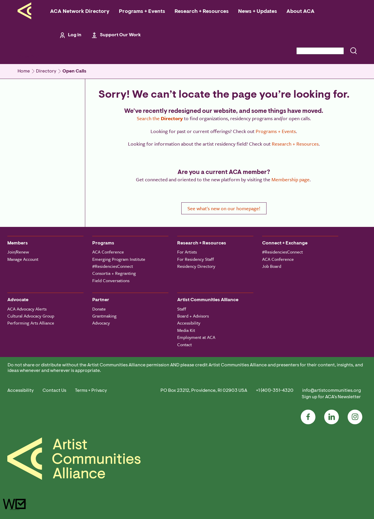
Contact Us (54, 390)
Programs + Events (142, 11)
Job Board (271, 266)
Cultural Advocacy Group (30, 316)
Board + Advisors (193, 316)
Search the (160, 118)
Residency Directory (196, 266)
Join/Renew (18, 252)
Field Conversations (110, 280)
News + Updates (257, 11)
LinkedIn (331, 417)
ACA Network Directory (80, 11)
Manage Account (22, 259)
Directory (46, 71)
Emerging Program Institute (118, 259)
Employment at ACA (196, 337)
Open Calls (74, 71)
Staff (181, 309)
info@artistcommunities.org (331, 390)
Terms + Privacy (91, 390)
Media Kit (186, 330)
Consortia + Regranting (114, 273)
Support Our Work (120, 35)
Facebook (308, 417)
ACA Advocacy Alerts (27, 309)
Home (24, 71)
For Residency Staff (195, 259)
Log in (74, 35)
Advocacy (101, 323)
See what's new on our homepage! (223, 208)
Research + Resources (202, 11)
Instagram (355, 417)
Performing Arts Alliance (30, 323)
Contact (184, 344)
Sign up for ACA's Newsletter (331, 397)
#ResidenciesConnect (112, 266)
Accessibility (188, 323)
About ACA (300, 11)
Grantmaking (104, 316)
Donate (99, 309)
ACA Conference (108, 252)
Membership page (290, 179)
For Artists (187, 252)
